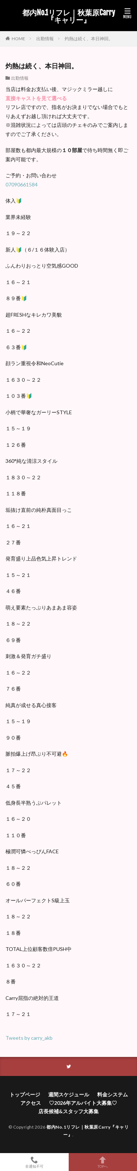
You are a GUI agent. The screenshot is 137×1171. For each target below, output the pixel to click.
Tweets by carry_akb (29, 1038)
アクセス (30, 1103)
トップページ (24, 1094)
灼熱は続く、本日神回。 (89, 38)
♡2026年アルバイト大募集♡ (83, 1103)
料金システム (112, 1094)
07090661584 (21, 184)
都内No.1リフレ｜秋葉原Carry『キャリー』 (68, 16)
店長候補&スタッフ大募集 (68, 1111)
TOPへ (103, 1162)
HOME (18, 38)
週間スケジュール (68, 1094)
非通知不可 (34, 1162)
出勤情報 (45, 38)
